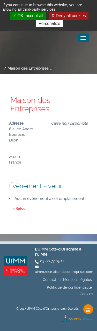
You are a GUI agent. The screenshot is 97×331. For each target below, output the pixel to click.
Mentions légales (77, 280)
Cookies (86, 294)
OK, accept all (28, 15)
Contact (49, 280)
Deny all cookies (68, 15)
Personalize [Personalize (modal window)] (49, 23)
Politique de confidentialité (69, 287)
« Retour (19, 208)
